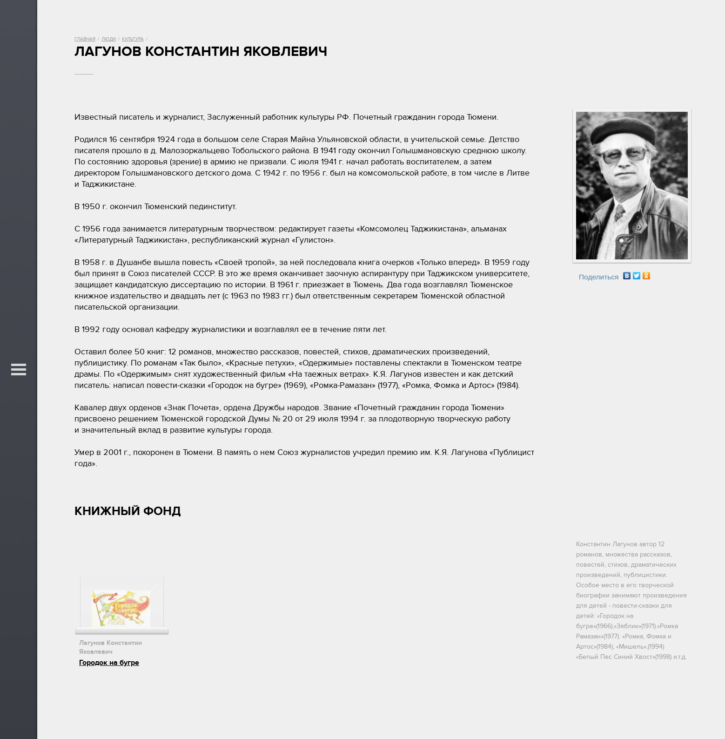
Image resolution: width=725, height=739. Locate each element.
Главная (84, 39)
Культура (133, 39)
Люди (108, 39)
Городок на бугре (109, 662)
